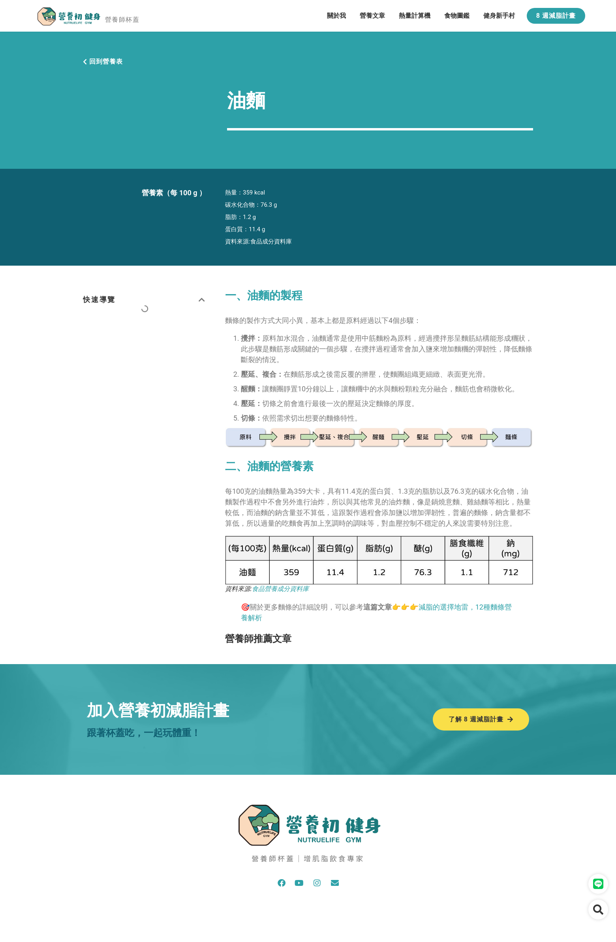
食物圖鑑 (457, 15)
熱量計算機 (414, 15)
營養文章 (372, 15)
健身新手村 (499, 15)
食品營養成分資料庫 (280, 589)
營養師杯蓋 (122, 19)
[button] (202, 299)
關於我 (336, 15)
